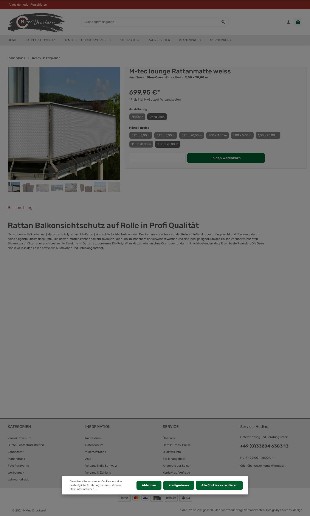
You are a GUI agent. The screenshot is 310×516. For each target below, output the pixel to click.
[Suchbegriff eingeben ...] (150, 22)
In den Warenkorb (226, 158)
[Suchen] (223, 22)
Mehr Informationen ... (83, 489)
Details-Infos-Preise (177, 445)
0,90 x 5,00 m (166, 135)
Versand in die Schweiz (101, 466)
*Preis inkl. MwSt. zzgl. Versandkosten (155, 99)
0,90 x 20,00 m (191, 135)
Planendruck (16, 459)
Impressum (93, 438)
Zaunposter (15, 452)
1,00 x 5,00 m (242, 135)
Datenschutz (94, 445)
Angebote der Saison (177, 466)
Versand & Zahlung (98, 472)
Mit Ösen (137, 117)
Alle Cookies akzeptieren (219, 485)
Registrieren (38, 4)
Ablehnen (149, 485)
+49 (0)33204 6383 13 (264, 446)
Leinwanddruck (18, 479)
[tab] (20, 208)
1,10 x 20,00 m (141, 144)
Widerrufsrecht (95, 452)
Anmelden (15, 4)
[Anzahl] (157, 158)
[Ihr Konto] (288, 22)
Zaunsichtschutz (19, 438)
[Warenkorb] (298, 22)
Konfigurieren (179, 485)
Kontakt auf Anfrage (176, 472)
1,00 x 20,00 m (268, 135)
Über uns (169, 438)
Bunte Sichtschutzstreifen (26, 445)
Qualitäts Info (172, 452)
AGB (88, 459)
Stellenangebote (174, 459)
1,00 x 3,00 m (217, 135)
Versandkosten (254, 510)
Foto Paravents (18, 466)
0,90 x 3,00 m (141, 135)
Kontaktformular (274, 466)
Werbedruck (16, 472)
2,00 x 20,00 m (167, 144)
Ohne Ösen (157, 117)
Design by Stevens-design (284, 510)
